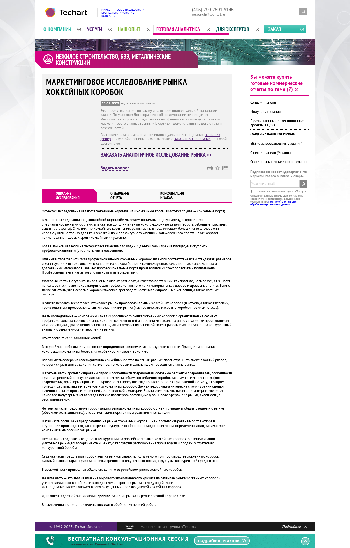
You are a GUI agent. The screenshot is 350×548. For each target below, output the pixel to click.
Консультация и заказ (172, 195)
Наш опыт (134, 29)
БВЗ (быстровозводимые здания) (276, 143)
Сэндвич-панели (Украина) (271, 152)
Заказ (274, 29)
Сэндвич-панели (263, 102)
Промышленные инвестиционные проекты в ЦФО (277, 123)
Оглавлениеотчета (119, 195)
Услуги (99, 29)
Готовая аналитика (183, 29)
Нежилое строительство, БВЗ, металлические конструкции (113, 60)
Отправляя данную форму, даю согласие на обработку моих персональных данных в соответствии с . (276, 200)
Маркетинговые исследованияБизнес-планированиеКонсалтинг (123, 13)
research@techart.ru (208, 14)
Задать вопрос (115, 167)
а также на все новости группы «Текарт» (281, 191)
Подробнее (294, 526)
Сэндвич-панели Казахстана (272, 134)
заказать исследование (192, 139)
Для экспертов (237, 29)
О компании (62, 29)
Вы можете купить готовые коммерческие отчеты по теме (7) (276, 83)
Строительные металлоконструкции (278, 161)
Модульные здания (265, 111)
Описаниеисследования (68, 195)
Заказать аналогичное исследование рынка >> (156, 154)
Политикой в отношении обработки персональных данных (273, 203)
